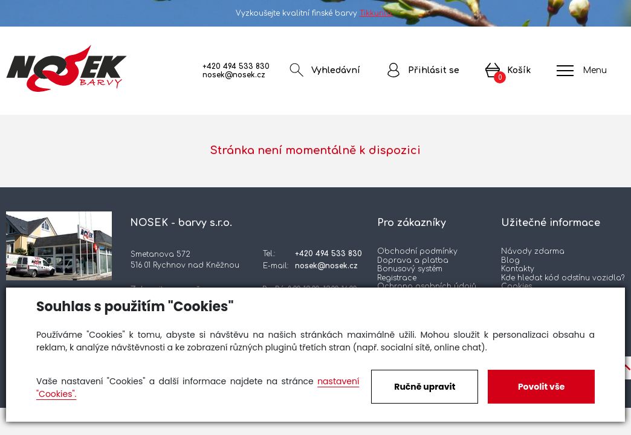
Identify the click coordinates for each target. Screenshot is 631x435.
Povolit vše (541, 387)
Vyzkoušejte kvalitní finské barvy (316, 13)
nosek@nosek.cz (233, 75)
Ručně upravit (424, 387)
